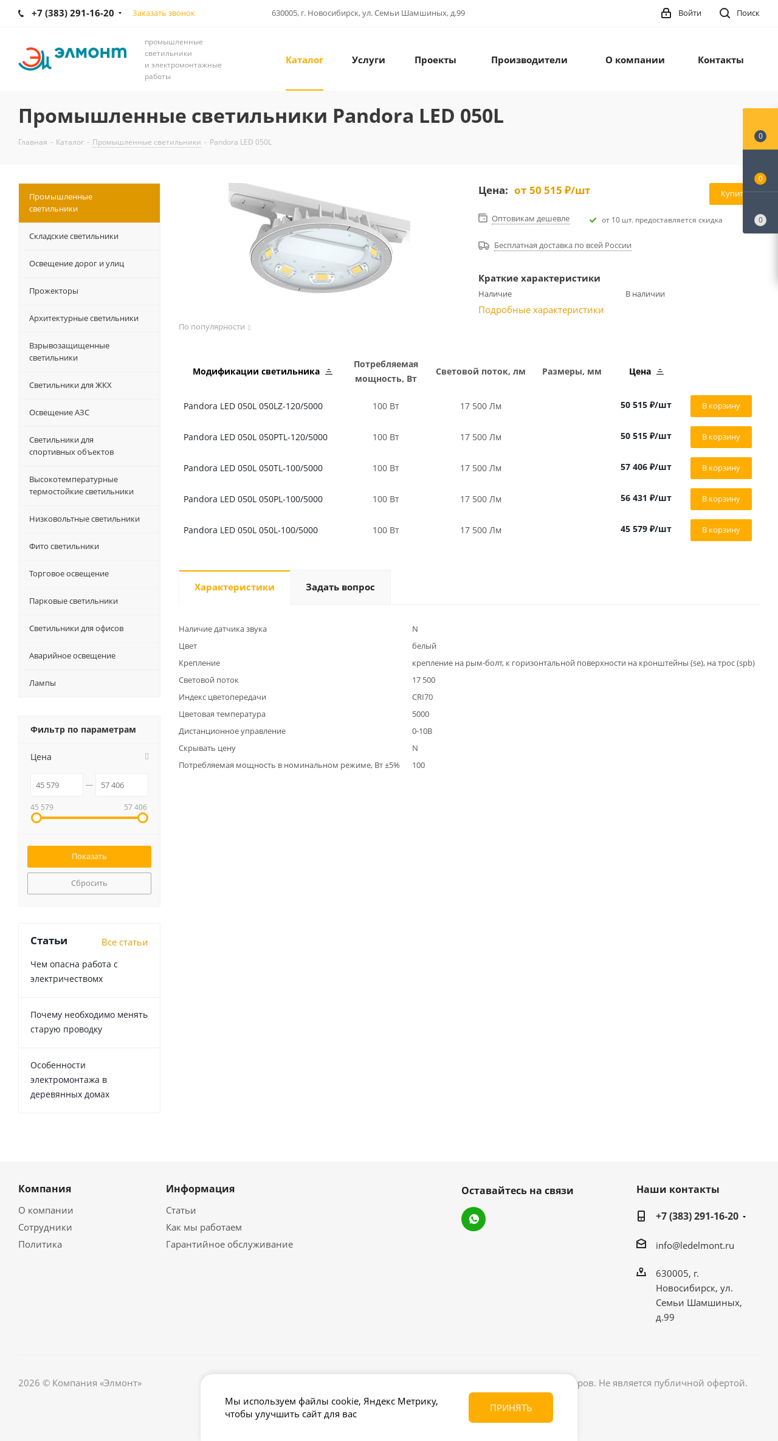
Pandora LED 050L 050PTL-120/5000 (256, 437)
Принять (511, 1407)
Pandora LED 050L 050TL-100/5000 (253, 468)
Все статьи (125, 942)
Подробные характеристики (541, 309)
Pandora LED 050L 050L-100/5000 (251, 530)
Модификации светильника (262, 371)
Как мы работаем (204, 1227)
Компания (44, 1188)
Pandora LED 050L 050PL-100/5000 (253, 499)
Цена (646, 371)
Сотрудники (45, 1227)
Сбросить (89, 882)
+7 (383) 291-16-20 (697, 1216)
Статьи (181, 1210)
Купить (734, 193)
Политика (40, 1244)
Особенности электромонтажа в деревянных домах (69, 1079)
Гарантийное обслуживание (229, 1244)
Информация (200, 1188)
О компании (46, 1210)
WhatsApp (473, 1219)
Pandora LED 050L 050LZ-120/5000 (253, 406)
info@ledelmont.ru (695, 1245)
